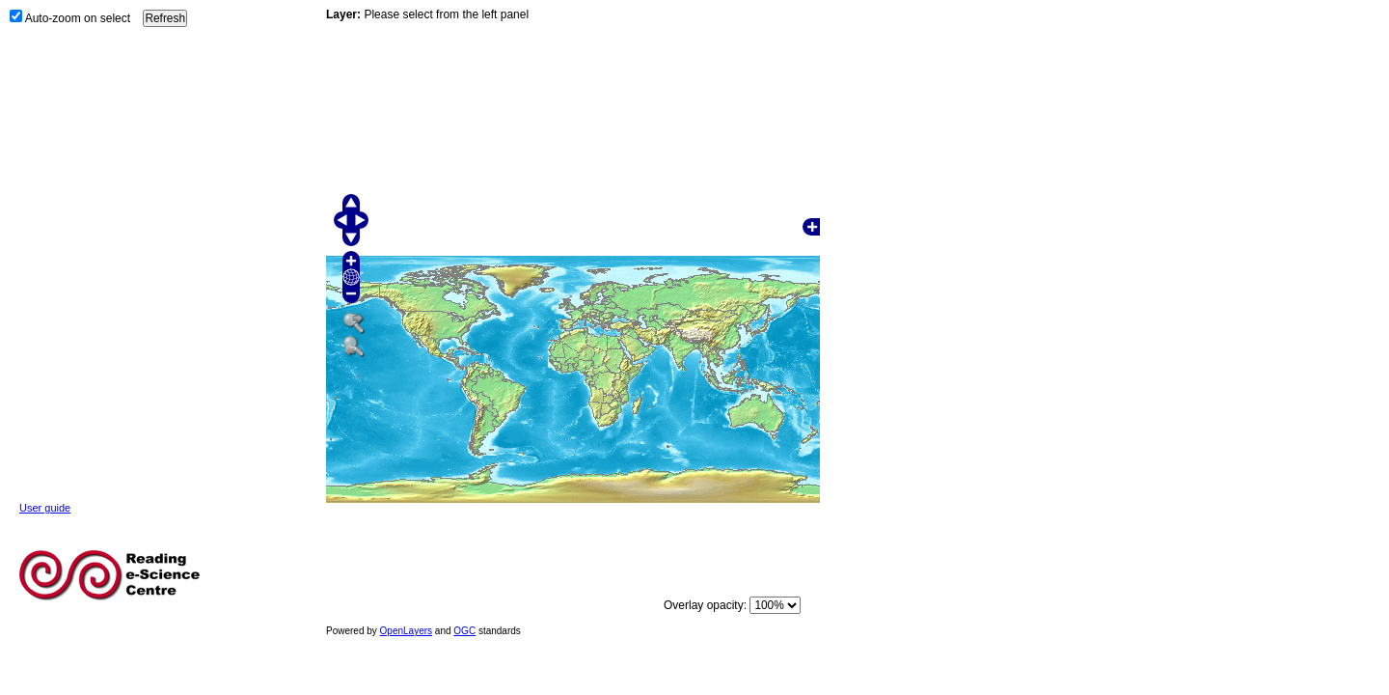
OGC (464, 631)
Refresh (165, 18)
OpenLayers (406, 631)
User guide (44, 508)
